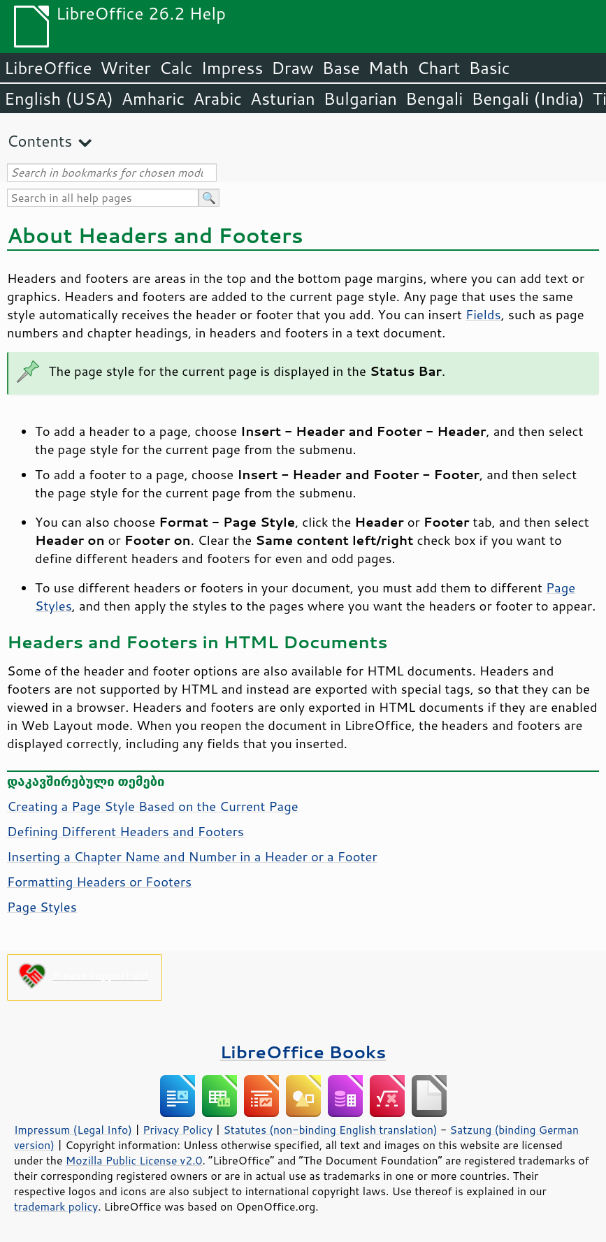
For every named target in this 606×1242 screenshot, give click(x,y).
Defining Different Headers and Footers (125, 831)
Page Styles (42, 907)
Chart (438, 68)
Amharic (153, 98)
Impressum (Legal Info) (73, 1129)
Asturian (282, 98)
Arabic (217, 98)
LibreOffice (48, 68)
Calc (176, 68)
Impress (232, 68)
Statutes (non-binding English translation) (330, 1129)
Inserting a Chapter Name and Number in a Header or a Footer (192, 856)
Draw (292, 68)
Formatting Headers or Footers (99, 881)
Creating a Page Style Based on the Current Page (152, 806)
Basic (489, 68)
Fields (483, 314)
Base (341, 68)
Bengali (434, 98)
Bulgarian (360, 98)
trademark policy (56, 1206)
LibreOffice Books (303, 1051)
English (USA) (58, 98)
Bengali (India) (528, 98)
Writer (125, 68)
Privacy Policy (177, 1129)
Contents (39, 141)
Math (388, 68)
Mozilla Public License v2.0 (134, 1160)
